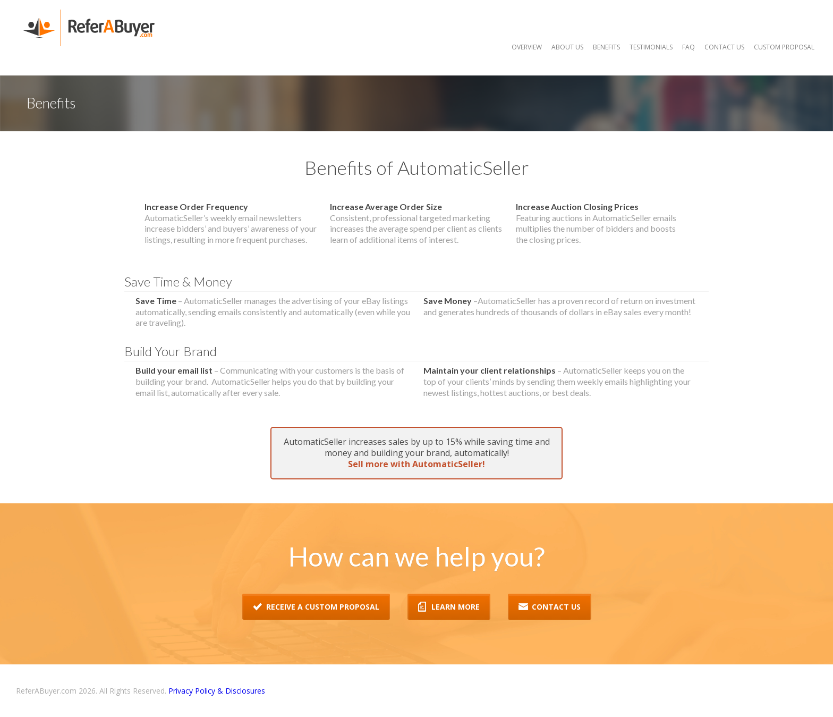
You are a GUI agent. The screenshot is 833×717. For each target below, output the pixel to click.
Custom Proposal (784, 47)
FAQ (688, 47)
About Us (567, 47)
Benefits (606, 47)
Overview (527, 47)
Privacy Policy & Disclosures (216, 691)
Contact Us (724, 47)
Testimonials (651, 47)
